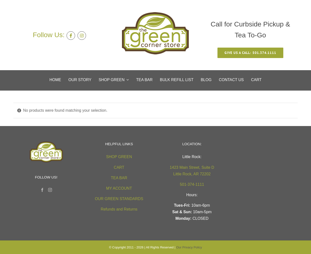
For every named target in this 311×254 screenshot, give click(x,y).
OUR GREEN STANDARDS (119, 199)
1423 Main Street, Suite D (192, 167)
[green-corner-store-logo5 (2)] (155, 14)
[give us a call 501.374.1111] (250, 53)
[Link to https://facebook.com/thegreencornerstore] (71, 35)
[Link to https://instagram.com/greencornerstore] (82, 35)
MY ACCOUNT (119, 188)
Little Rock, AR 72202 (192, 174)
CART (119, 167)
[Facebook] (42, 190)
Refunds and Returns (119, 209)
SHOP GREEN (119, 157)
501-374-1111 (192, 184)
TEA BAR (119, 178)
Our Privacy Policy (189, 247)
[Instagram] (50, 190)
